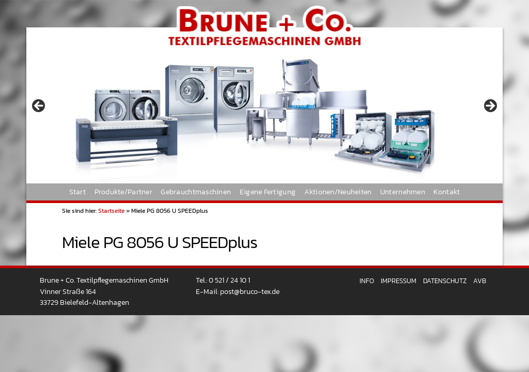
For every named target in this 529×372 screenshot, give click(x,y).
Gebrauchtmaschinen (196, 192)
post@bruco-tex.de (249, 291)
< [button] (39, 106)
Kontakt (446, 192)
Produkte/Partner (123, 192)
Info (367, 281)
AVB (479, 281)
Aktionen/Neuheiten (338, 192)
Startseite (111, 210)
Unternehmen (402, 192)
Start (77, 192)
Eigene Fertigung (267, 192)
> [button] (489, 106)
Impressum (398, 281)
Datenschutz (444, 281)
